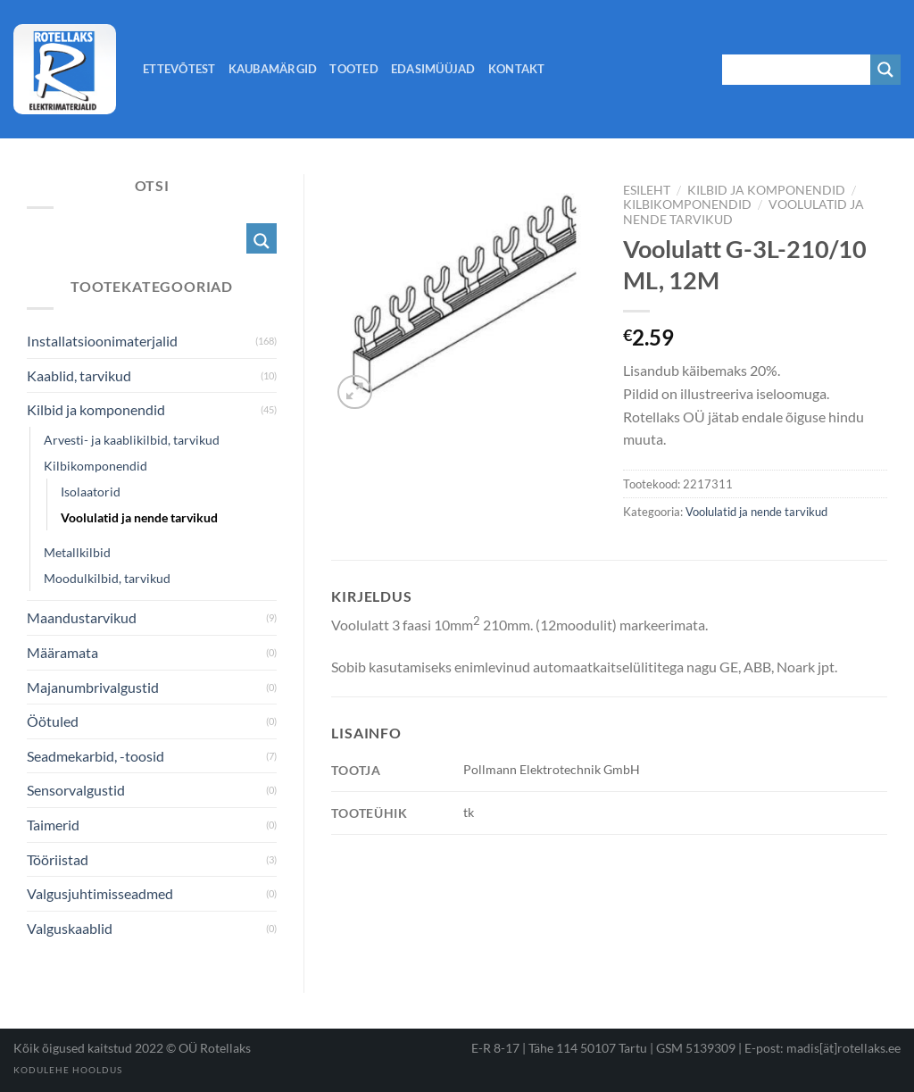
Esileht (646, 190)
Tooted (353, 69)
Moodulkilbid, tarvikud (107, 578)
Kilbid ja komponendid (766, 190)
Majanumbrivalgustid (93, 687)
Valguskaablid (69, 928)
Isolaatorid (90, 491)
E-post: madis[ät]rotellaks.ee (822, 1047)
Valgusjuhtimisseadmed (100, 893)
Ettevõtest (179, 69)
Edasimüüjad (433, 69)
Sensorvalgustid (76, 789)
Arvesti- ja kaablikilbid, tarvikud (132, 439)
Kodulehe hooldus (67, 1069)
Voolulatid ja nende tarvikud (756, 511)
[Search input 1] (797, 70)
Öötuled (53, 721)
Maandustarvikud (82, 617)
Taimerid (53, 824)
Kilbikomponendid (687, 204)
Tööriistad (57, 859)
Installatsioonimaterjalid (102, 340)
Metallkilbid (77, 552)
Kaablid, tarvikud (79, 375)
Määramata (62, 652)
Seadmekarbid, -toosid (95, 755)
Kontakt (516, 69)
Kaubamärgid (273, 69)
